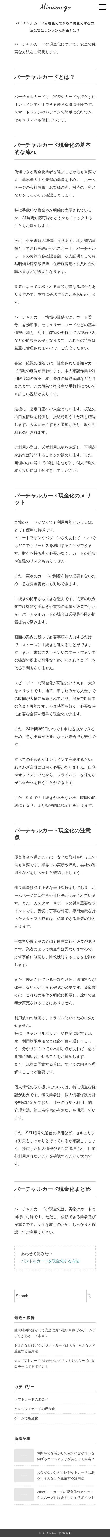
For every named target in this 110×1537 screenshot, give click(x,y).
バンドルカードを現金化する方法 (50, 1261)
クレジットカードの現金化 (34, 1409)
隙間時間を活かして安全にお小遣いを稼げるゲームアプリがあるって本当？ (55, 1333)
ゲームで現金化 (26, 1418)
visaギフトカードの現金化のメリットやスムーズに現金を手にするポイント (54, 1363)
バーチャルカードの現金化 (56, 1533)
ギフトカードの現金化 (31, 1399)
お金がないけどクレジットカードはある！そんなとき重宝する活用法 (55, 1348)
